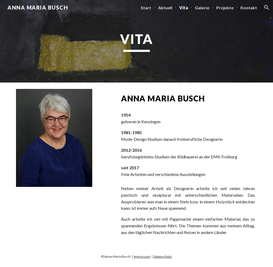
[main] (136, 41)
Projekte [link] (225, 7)
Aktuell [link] (165, 7)
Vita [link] (183, 7)
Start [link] (146, 7)
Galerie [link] (202, 7)
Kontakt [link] (248, 7)
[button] (266, 7)
